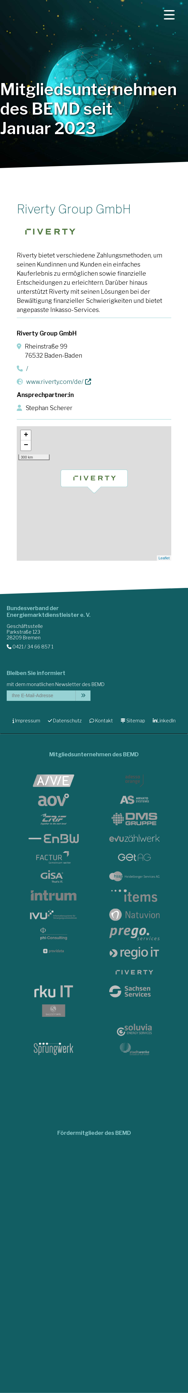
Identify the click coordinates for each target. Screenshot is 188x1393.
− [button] (26, 445)
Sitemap (133, 720)
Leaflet (164, 558)
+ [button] (26, 435)
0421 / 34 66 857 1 (30, 646)
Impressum (26, 720)
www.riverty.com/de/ (54, 381)
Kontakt (101, 720)
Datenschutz (65, 720)
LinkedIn (164, 720)
